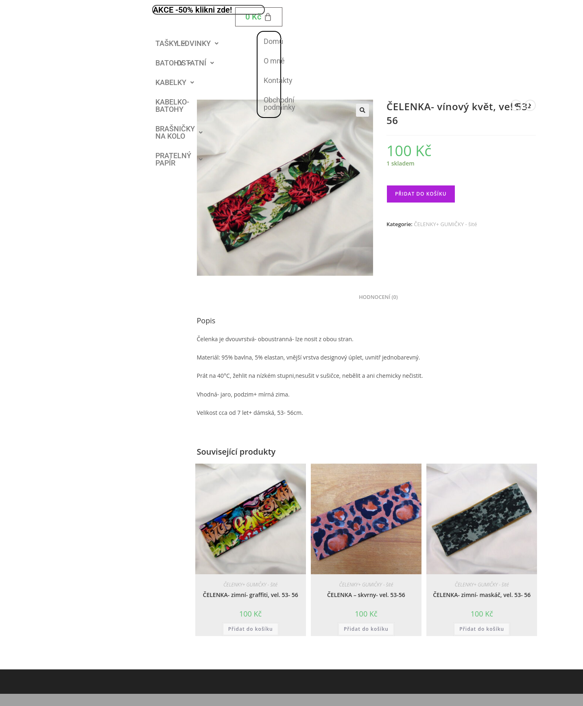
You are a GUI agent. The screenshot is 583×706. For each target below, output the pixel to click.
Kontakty (278, 80)
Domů (273, 41)
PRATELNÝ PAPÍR (179, 159)
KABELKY (174, 82)
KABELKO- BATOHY (172, 105)
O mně (274, 61)
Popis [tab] (341, 297)
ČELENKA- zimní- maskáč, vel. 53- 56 (482, 595)
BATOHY (173, 63)
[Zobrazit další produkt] (530, 105)
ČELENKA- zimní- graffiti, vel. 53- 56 (250, 595)
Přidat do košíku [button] (250, 628)
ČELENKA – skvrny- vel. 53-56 (366, 595)
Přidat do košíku (421, 193)
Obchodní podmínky (279, 103)
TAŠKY (170, 43)
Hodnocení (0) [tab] (378, 297)
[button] (170, 43)
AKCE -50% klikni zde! (192, 10)
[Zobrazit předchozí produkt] (516, 105)
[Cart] (258, 16)
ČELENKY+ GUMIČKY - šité (445, 224)
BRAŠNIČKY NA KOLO (179, 132)
